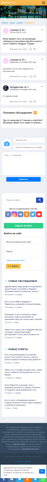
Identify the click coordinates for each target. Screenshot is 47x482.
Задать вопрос (23, 225)
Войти (13, 266)
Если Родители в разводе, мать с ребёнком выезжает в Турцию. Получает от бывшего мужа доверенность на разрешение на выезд (23, 387)
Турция (12, 23)
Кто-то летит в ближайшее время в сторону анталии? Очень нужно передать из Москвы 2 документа (23, 402)
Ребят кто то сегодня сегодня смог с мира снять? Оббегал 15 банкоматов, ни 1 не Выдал (23, 372)
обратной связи (19, 444)
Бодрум (20, 23)
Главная (4, 23)
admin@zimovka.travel (30, 449)
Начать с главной (23, 461)
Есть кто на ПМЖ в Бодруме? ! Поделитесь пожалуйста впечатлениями (23, 303)
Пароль (9, 251)
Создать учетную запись (15, 260)
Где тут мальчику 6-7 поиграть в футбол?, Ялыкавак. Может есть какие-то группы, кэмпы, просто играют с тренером (23, 121)
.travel (9, 3)
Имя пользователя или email (18, 241)
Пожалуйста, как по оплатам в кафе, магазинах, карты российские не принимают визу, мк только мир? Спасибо (23, 317)
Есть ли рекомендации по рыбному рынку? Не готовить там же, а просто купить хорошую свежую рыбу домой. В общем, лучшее (23, 357)
